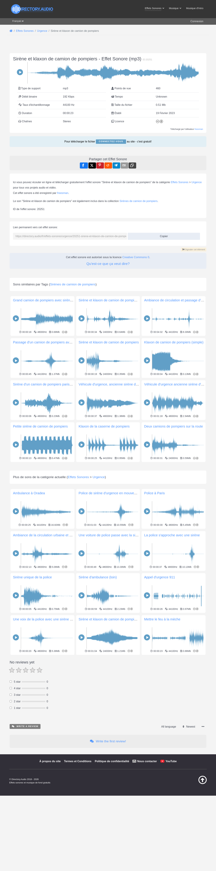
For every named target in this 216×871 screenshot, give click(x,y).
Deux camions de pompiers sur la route (173, 426)
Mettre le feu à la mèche (162, 666)
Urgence (197, 182)
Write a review (25, 773)
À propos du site (50, 808)
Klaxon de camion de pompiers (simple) (173, 342)
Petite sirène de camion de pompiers (40, 426)
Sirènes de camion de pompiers (138, 201)
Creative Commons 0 (135, 257)
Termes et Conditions (77, 808)
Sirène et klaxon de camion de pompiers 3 (110, 666)
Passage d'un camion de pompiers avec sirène (48, 342)
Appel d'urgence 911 (159, 624)
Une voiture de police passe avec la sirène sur (113, 582)
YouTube (171, 808)
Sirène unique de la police (32, 624)
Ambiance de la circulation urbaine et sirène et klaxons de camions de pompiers (72, 582)
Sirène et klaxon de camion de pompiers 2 (110, 300)
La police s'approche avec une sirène (172, 582)
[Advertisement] (108, 486)
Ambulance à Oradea (29, 540)
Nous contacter (147, 808)
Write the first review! (108, 788)
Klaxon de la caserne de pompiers (104, 426)
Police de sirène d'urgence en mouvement (110, 540)
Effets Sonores (179, 182)
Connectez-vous (111, 141)
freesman (199, 129)
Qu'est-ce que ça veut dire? (108, 264)
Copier (162, 235)
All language (168, 773)
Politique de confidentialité (112, 808)
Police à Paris (154, 540)
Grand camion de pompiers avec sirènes (43, 300)
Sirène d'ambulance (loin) (98, 624)
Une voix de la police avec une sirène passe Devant (51, 666)
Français (16, 21)
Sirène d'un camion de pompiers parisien (43, 384)
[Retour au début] (194, 830)
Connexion (197, 21)
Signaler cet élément (193, 249)
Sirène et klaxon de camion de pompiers (109, 342)
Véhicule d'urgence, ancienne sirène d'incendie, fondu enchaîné (126, 384)
